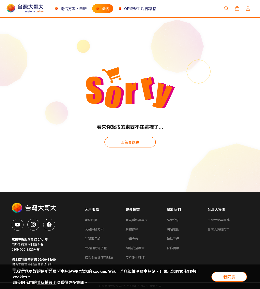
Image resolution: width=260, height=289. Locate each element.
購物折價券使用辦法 (99, 257)
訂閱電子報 (92, 238)
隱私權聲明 (46, 282)
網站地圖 (173, 229)
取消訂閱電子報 (96, 248)
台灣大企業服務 (218, 219)
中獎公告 (132, 238)
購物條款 (132, 229)
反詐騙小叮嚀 (135, 257)
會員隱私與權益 (137, 219)
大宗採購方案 (94, 229)
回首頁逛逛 (130, 142)
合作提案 (173, 248)
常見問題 (91, 219)
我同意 (229, 277)
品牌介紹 (173, 219)
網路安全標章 (135, 248)
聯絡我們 (173, 238)
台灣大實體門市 (218, 229)
